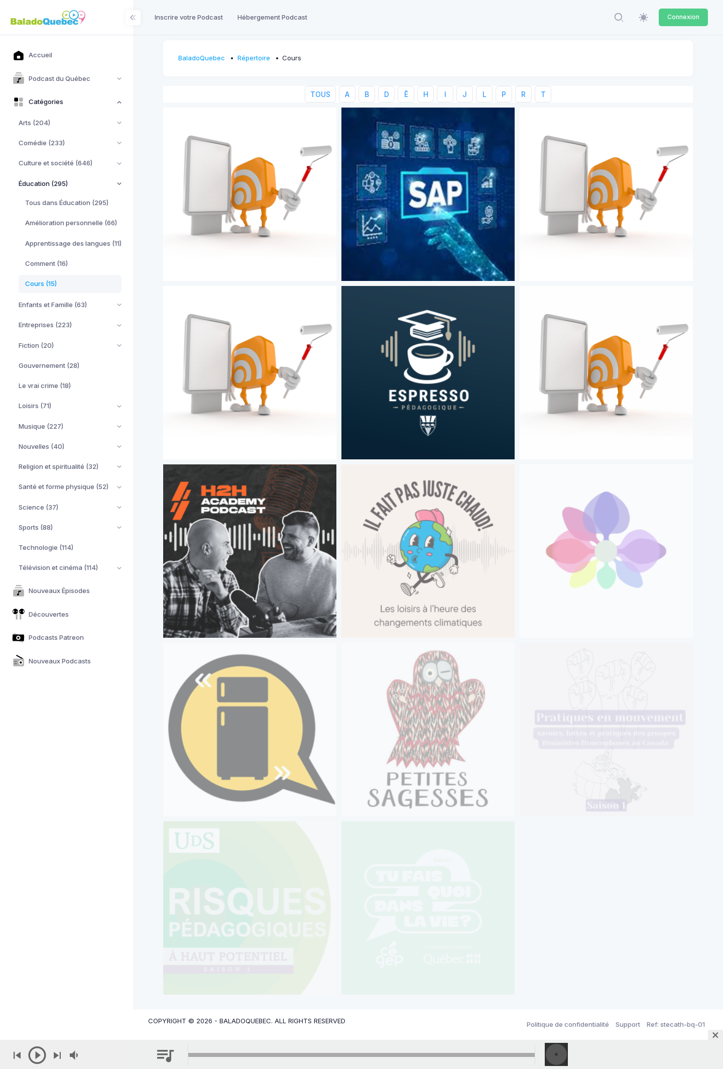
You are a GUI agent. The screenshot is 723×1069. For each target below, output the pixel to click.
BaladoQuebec (201, 58)
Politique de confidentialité (568, 1024)
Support (628, 1024)
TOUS (320, 94)
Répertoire (253, 58)
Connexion (683, 17)
